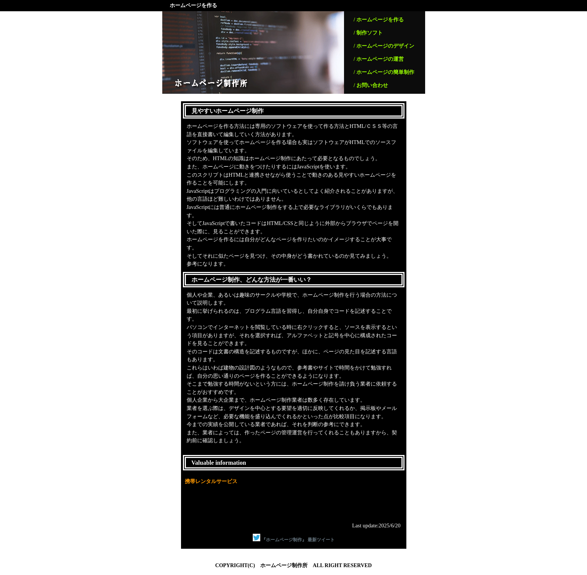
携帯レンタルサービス (211, 481)
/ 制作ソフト (368, 33)
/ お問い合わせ (371, 85)
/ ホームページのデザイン (384, 46)
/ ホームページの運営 (379, 59)
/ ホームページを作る (379, 20)
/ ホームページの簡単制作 (384, 72)
